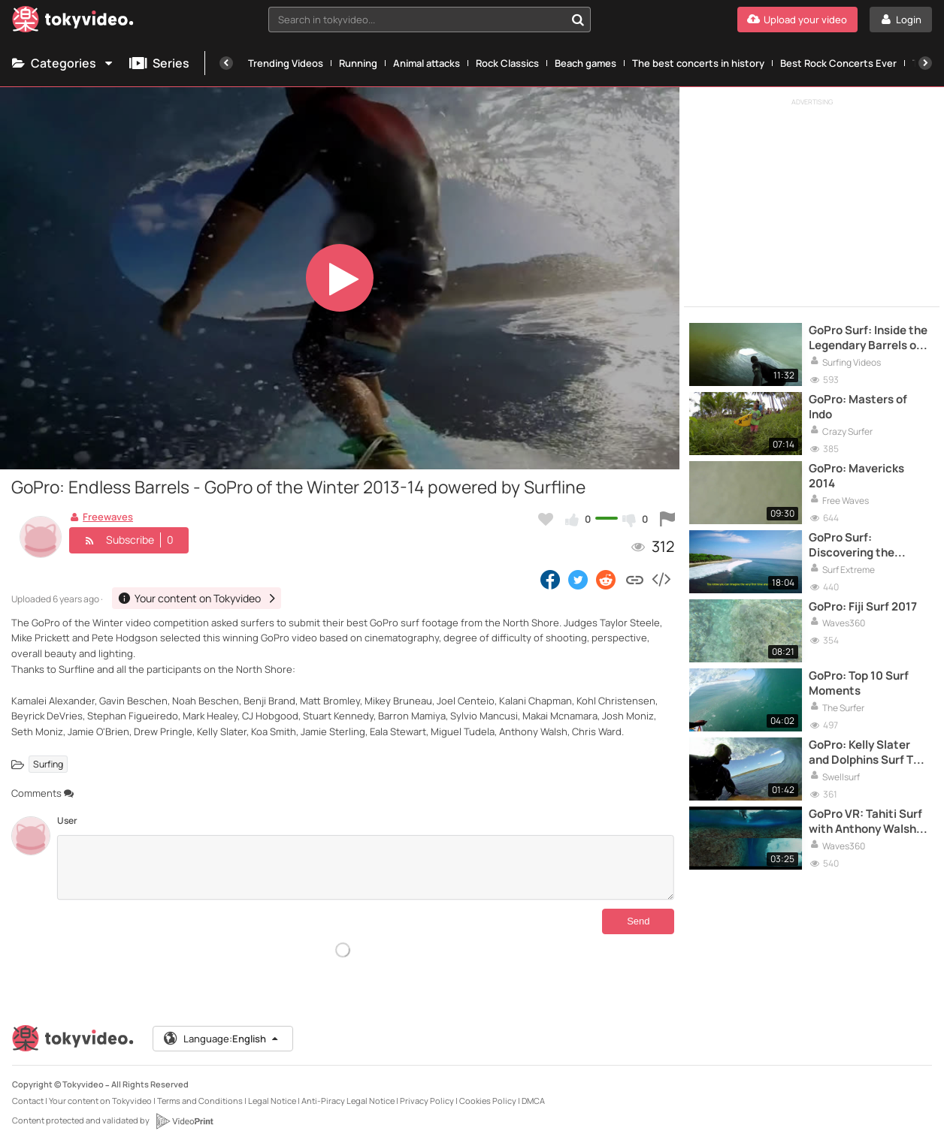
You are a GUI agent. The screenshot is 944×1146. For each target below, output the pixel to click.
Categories (63, 63)
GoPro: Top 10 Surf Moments (859, 683)
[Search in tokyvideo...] (578, 19)
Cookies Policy (487, 1100)
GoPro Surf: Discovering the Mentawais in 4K (853, 545)
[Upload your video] (797, 19)
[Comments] (365, 867)
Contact (28, 1100)
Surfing (48, 764)
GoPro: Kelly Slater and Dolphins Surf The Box (868, 752)
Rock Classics (507, 63)
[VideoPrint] (184, 1121)
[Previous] (226, 63)
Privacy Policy (427, 1100)
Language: (222, 1038)
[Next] (925, 63)
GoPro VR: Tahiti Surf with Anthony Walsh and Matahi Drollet (865, 822)
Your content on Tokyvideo (100, 1100)
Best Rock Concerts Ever (838, 63)
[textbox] (416, 20)
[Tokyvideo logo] (73, 22)
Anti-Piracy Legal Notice (348, 1100)
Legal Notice (272, 1100)
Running (358, 63)
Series (159, 63)
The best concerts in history (698, 63)
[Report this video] (667, 518)
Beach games (585, 63)
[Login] (901, 19)
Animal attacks (426, 63)
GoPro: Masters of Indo (858, 407)
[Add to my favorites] (545, 518)
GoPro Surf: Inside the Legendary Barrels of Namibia (868, 338)
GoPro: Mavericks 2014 (856, 476)
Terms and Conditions (200, 1100)
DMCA (533, 1100)
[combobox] (429, 19)
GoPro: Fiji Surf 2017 (863, 606)
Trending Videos (285, 63)
